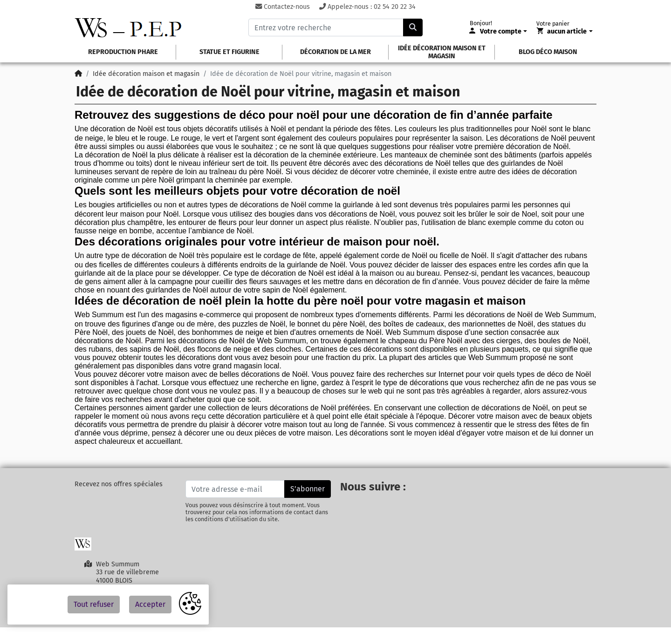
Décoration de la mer (335, 52)
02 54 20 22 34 (395, 7)
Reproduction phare (123, 52)
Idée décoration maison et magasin (146, 74)
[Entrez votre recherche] (325, 27)
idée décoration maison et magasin (442, 52)
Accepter (150, 604)
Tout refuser (94, 604)
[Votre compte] (498, 31)
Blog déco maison (548, 52)
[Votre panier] (564, 31)
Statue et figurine (229, 52)
